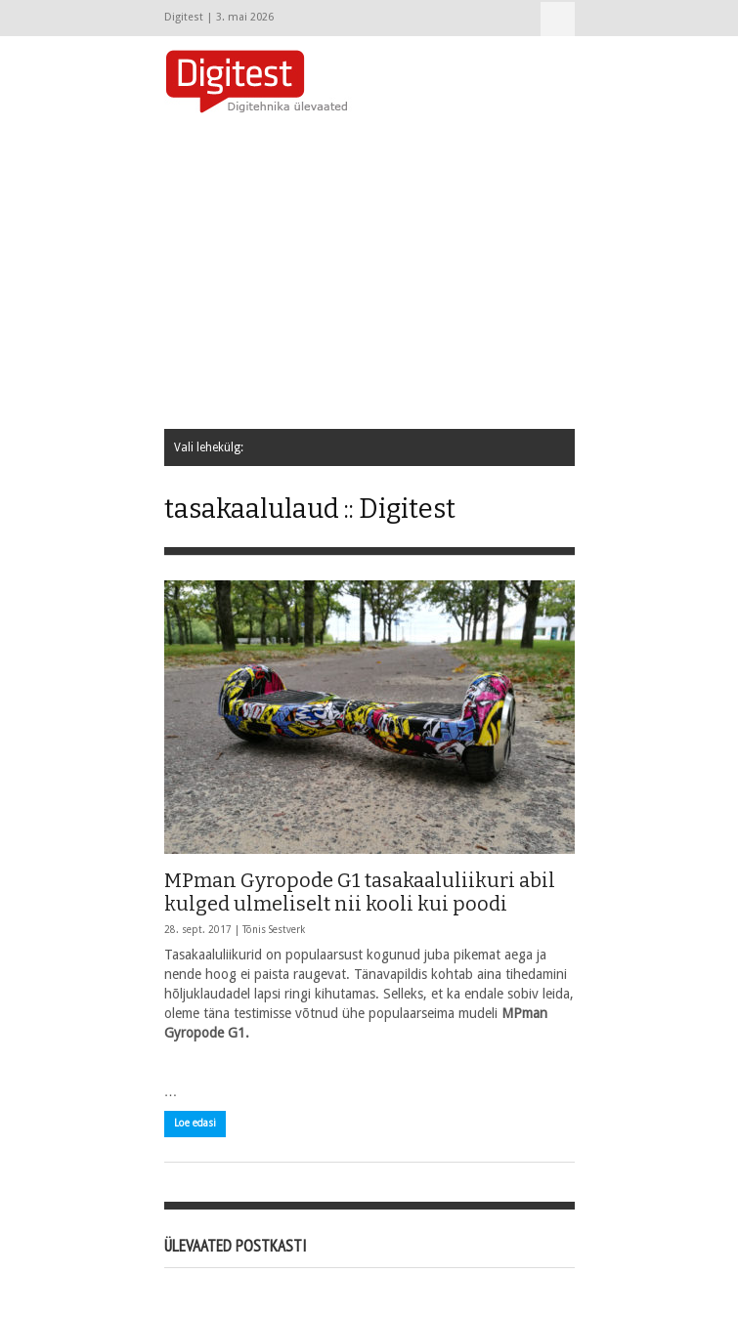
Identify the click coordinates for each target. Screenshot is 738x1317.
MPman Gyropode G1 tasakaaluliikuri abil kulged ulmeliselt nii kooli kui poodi (359, 892)
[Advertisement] (451, 272)
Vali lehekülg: (558, 19)
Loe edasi (195, 1123)
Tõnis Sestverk (273, 929)
